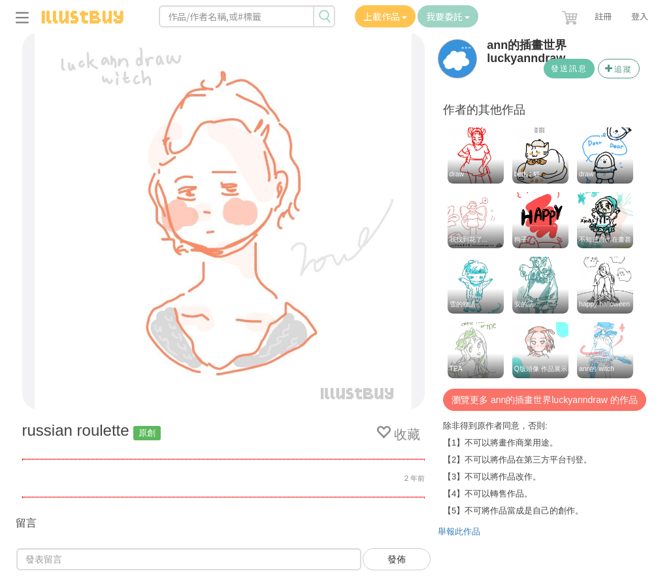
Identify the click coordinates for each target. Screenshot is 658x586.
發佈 (396, 559)
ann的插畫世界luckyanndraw (527, 52)
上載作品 (385, 16)
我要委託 (448, 16)
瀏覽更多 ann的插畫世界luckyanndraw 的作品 (545, 400)
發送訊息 (569, 68)
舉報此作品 (459, 531)
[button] (571, 15)
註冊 (603, 16)
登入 (639, 16)
